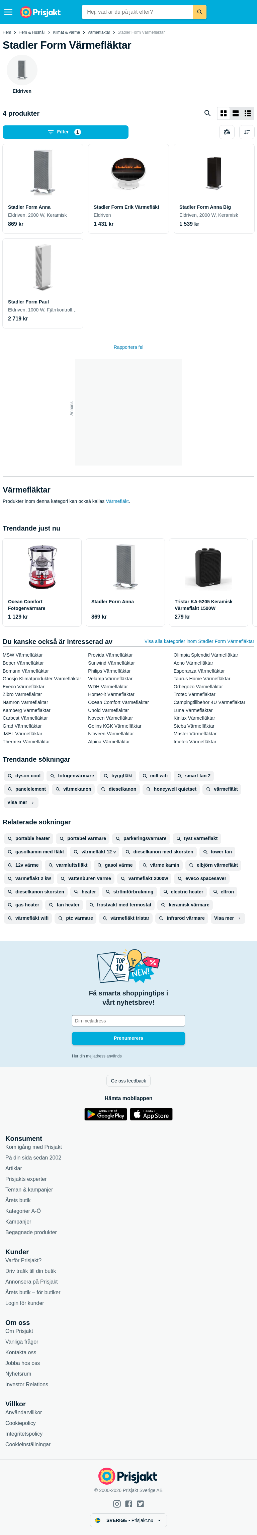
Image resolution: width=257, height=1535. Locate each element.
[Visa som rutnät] (224, 113)
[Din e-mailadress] (128, 1020)
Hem (7, 32)
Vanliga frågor (21, 1342)
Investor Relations (26, 1384)
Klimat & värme (66, 32)
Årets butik (18, 1200)
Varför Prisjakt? (23, 1260)
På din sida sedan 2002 (33, 1158)
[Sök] (199, 12)
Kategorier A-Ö (23, 1211)
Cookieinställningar (28, 1444)
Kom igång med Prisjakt (33, 1147)
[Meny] (8, 12)
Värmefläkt (117, 501)
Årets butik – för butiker (33, 1292)
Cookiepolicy (20, 1423)
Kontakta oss (20, 1352)
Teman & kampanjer (29, 1190)
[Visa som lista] (236, 113)
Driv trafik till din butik (30, 1271)
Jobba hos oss (22, 1363)
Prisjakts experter (26, 1179)
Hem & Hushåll (32, 32)
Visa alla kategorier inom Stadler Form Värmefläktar (199, 641)
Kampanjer (18, 1222)
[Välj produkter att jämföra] (227, 132)
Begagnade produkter (31, 1232)
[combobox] (137, 12)
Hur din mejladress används (97, 1056)
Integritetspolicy (23, 1434)
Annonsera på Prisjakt (31, 1282)
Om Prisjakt (19, 1331)
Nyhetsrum (18, 1374)
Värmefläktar (98, 32)
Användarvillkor (23, 1412)
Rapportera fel (129, 347)
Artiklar (13, 1168)
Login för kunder (24, 1303)
